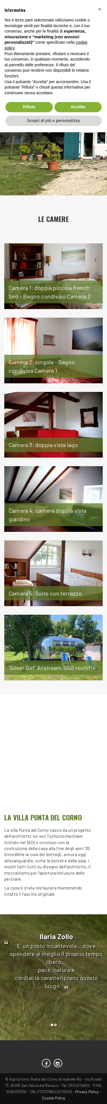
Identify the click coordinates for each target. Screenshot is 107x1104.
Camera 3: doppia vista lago (43, 444)
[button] (99, 9)
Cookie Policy (53, 1098)
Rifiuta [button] (29, 107)
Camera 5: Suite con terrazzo (45, 593)
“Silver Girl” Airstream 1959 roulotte (52, 667)
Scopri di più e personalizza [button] (53, 120)
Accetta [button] (78, 107)
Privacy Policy (87, 1091)
